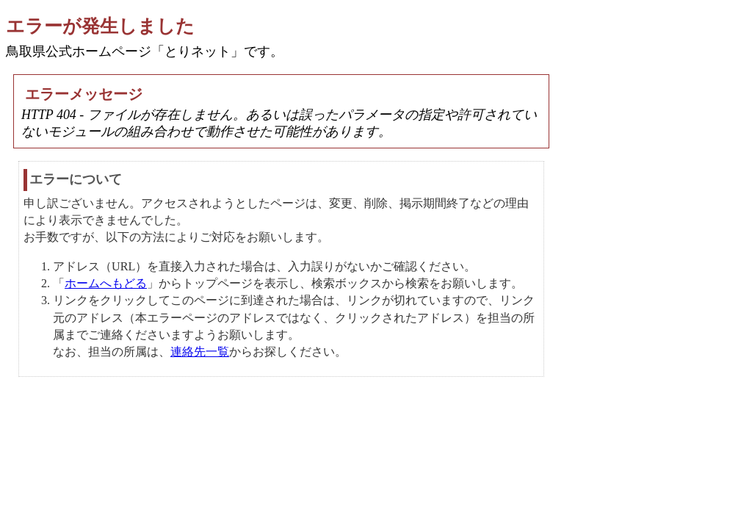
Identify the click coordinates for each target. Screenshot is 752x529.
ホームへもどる (106, 283)
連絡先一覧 (199, 351)
